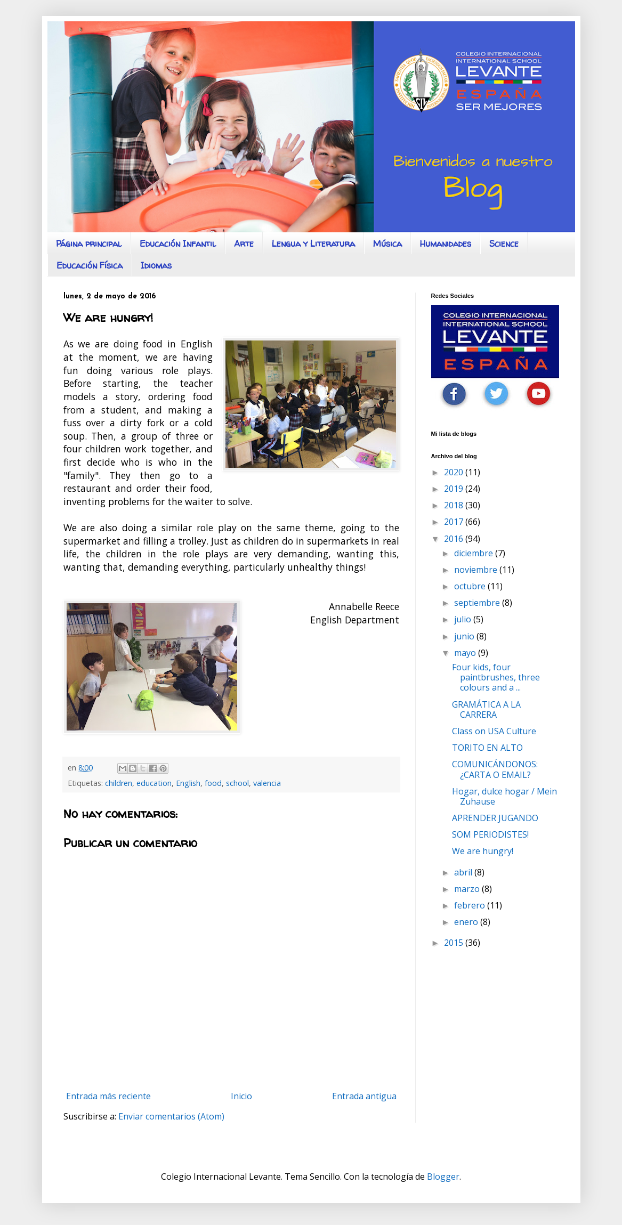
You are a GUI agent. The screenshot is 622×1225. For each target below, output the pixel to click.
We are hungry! (482, 851)
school (237, 783)
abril (464, 872)
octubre (471, 586)
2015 (454, 942)
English (188, 783)
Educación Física (89, 265)
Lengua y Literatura (313, 243)
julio (463, 619)
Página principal (89, 243)
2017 (454, 522)
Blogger (443, 1176)
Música (387, 243)
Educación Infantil (178, 243)
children (118, 783)
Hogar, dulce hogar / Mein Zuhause (504, 796)
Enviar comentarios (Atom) (171, 1116)
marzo (468, 889)
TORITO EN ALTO (487, 747)
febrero (470, 905)
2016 (454, 539)
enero (467, 922)
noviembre (476, 569)
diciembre (474, 553)
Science (504, 243)
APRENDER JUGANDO (495, 818)
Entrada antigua (364, 1096)
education (154, 783)
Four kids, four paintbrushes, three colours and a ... (496, 677)
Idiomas (156, 265)
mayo (466, 653)
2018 (454, 505)
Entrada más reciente (108, 1096)
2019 (454, 488)
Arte (244, 243)
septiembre (478, 603)
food (213, 783)
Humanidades (445, 243)
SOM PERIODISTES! (490, 834)
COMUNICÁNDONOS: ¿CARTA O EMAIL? (495, 769)
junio (465, 636)
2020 (454, 472)
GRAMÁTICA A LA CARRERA (486, 709)
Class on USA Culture (494, 731)
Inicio (241, 1096)
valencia (267, 783)
